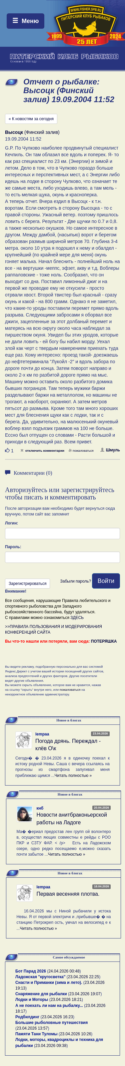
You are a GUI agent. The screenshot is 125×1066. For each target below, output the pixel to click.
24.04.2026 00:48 (63, 971)
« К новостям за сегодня (31, 119)
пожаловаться (81, 450)
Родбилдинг (27, 1017)
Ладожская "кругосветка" (41, 977)
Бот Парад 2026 (30, 971)
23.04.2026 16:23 (57, 1017)
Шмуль (110, 450)
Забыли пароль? (75, 581)
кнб (39, 808)
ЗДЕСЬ (77, 617)
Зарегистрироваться (27, 583)
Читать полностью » (73, 775)
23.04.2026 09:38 (50, 1045)
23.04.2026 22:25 (83, 977)
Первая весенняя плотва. (67, 894)
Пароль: (13, 547)
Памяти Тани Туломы (36, 1034)
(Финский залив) (32, 132)
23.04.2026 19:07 (84, 994)
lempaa (42, 734)
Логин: (11, 523)
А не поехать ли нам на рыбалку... (49, 1005)
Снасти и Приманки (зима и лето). (48, 982)
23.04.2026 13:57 (32, 1028)
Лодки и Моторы (31, 999)
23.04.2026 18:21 (66, 999)
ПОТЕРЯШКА (104, 641)
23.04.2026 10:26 (75, 1034)
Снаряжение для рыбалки (41, 994)
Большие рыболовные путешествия (51, 1022)
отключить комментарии (42, 450)
